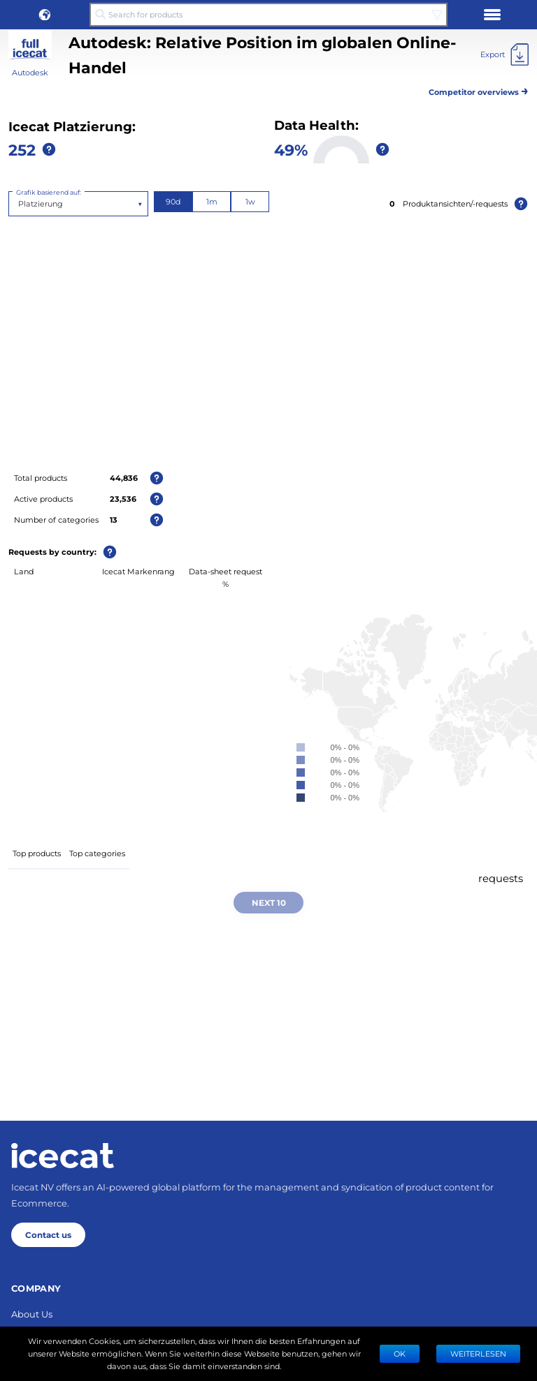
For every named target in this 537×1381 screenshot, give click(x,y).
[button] (44, 14)
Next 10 (269, 902)
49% (291, 149)
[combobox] (19, 203)
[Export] (504, 54)
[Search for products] (268, 14)
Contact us (48, 1234)
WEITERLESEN (478, 1353)
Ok (400, 1353)
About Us (31, 1313)
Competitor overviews (479, 89)
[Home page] (62, 1155)
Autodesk (30, 72)
